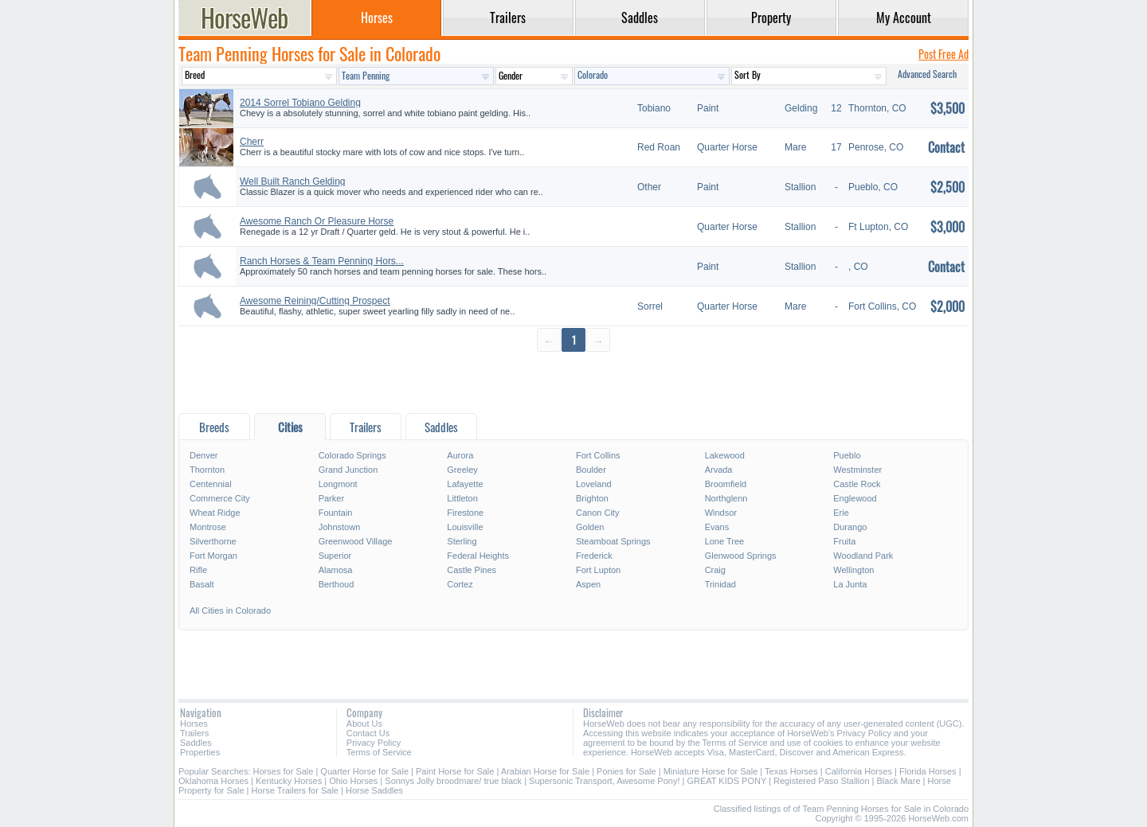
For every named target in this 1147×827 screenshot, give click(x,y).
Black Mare (899, 781)
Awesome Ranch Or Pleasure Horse (316, 221)
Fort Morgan (213, 555)
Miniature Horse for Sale (711, 771)
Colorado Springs (352, 455)
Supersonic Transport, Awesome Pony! (604, 781)
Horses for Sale (283, 771)
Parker (331, 498)
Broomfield (726, 484)
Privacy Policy (373, 742)
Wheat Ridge (215, 512)
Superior (335, 555)
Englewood (854, 498)
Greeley (462, 469)
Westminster (857, 469)
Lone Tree (725, 541)
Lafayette (465, 484)
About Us (364, 723)
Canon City (597, 512)
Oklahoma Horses (213, 781)
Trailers (194, 733)
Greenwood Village (356, 541)
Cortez (459, 584)
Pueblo (846, 455)
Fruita (844, 541)
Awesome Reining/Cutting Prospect (315, 300)
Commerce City (220, 498)
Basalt (202, 584)
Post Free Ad (943, 53)
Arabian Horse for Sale (545, 771)
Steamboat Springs (613, 541)
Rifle (198, 570)
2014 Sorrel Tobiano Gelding (300, 102)
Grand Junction (348, 469)
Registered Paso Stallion (821, 781)
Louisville (465, 527)
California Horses (858, 771)
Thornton (207, 469)
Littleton (462, 498)
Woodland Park (863, 555)
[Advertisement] (573, 381)
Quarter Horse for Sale (364, 771)
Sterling (461, 541)
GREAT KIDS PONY (726, 781)
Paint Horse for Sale (455, 771)
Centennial (211, 484)
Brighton (592, 498)
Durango (850, 527)
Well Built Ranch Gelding (293, 181)
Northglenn (726, 498)
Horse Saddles (374, 790)
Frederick (594, 555)
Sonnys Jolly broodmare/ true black (453, 781)
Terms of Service (379, 752)
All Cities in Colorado (230, 610)
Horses (194, 723)
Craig (715, 570)
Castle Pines (471, 570)
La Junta (850, 584)
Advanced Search (927, 73)
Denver (203, 455)
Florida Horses (928, 771)
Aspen (588, 584)
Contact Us (368, 733)
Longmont (338, 484)
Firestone (465, 512)
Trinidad (720, 584)
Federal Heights (478, 555)
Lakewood (725, 455)
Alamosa (336, 570)
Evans (717, 527)
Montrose (208, 527)
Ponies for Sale (626, 771)
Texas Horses (791, 771)
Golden (590, 527)
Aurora (460, 455)
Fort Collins (598, 455)
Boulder (591, 469)
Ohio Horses (353, 781)
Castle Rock (856, 484)
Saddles (196, 742)
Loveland (594, 484)
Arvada (719, 469)
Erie (841, 512)
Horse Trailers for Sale (295, 790)
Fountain (336, 512)
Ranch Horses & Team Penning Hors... (322, 261)
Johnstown (340, 527)
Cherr (252, 141)
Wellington (853, 570)
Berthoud (336, 584)
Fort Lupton (598, 570)
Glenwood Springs (741, 555)
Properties (200, 752)
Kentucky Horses (289, 781)
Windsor (721, 512)
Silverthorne (213, 541)
